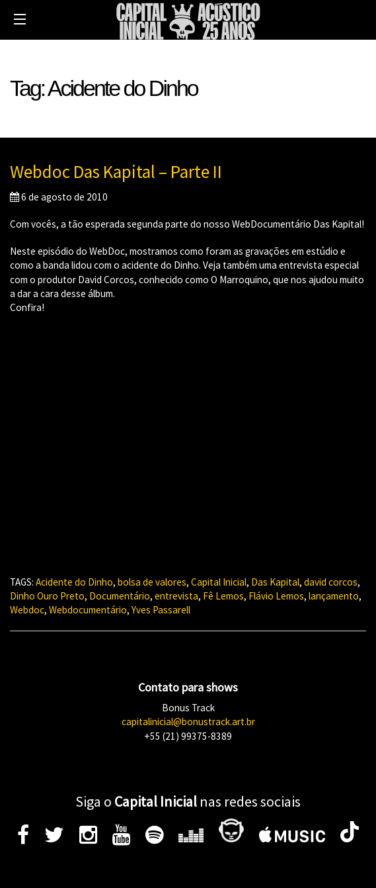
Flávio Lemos (276, 596)
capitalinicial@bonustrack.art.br (188, 721)
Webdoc (27, 609)
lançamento (334, 596)
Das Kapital (275, 582)
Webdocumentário (88, 609)
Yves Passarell (161, 609)
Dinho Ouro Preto (47, 596)
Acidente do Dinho (74, 582)
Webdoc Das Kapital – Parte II (116, 171)
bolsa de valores (152, 582)
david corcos (330, 582)
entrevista (176, 596)
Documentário (119, 596)
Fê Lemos (223, 596)
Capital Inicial (218, 582)
